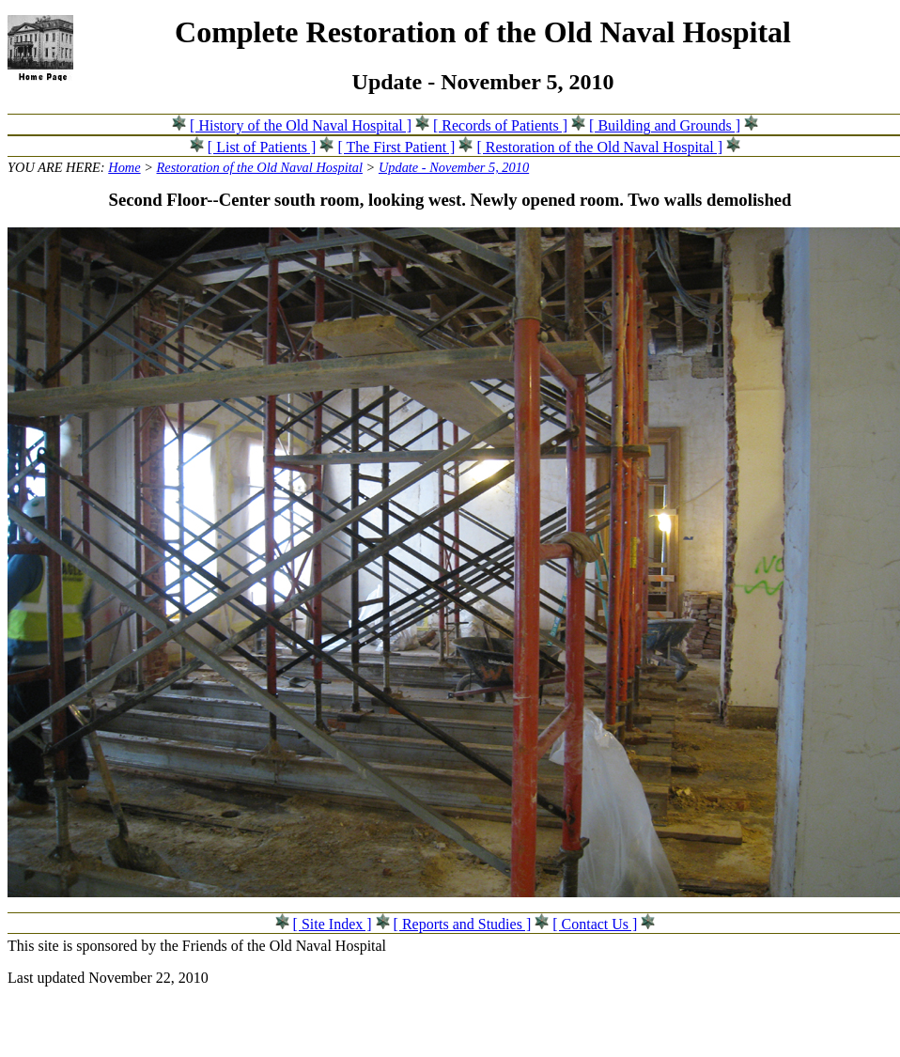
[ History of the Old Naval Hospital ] (300, 125)
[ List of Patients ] (262, 147)
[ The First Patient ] (396, 147)
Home (124, 167)
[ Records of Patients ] (500, 125)
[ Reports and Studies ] (463, 924)
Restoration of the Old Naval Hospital (260, 167)
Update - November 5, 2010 (454, 167)
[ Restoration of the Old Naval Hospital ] (599, 147)
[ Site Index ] (332, 924)
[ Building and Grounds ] (664, 125)
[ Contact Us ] (594, 924)
